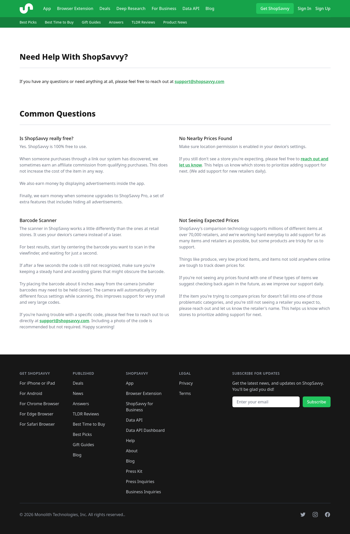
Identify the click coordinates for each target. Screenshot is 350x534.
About (132, 451)
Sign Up (323, 8)
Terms (185, 393)
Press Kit (134, 471)
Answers (116, 22)
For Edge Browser (36, 414)
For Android (31, 393)
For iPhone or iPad (37, 383)
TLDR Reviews (143, 22)
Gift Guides (91, 22)
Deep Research (130, 8)
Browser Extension (75, 8)
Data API (191, 8)
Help (130, 440)
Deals (104, 8)
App (47, 8)
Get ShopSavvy (275, 8)
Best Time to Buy (59, 22)
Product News (175, 22)
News (78, 393)
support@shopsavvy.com (199, 81)
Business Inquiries (143, 492)
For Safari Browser (37, 424)
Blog (210, 8)
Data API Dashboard (145, 430)
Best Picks (28, 22)
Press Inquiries (140, 481)
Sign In (304, 8)
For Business (164, 8)
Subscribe (316, 402)
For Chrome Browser (39, 403)
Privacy (186, 383)
